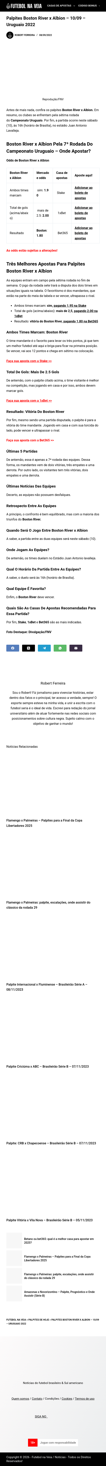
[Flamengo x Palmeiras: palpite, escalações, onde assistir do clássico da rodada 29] (53, 865)
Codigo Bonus (90, 6)
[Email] (75, 648)
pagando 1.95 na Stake (70, 306)
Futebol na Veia (16, 1319)
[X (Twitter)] (28, 648)
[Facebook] (12, 648)
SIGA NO (41, 1416)
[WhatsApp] (60, 648)
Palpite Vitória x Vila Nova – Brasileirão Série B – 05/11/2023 (49, 1220)
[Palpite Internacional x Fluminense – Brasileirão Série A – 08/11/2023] (53, 947)
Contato (37, 1398)
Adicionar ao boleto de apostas (84, 193)
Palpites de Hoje (38, 1319)
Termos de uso (84, 1398)
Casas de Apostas (61, 6)
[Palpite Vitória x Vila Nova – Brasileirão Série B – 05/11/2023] (53, 1183)
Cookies (67, 1398)
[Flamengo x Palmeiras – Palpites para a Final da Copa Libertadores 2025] (53, 783)
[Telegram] (44, 648)
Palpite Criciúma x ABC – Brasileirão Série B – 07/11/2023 (47, 1066)
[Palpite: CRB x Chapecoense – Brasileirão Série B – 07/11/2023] (53, 1106)
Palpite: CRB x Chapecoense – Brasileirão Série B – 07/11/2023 (51, 1143)
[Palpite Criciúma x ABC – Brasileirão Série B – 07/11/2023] (53, 1029)
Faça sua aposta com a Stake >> (29, 361)
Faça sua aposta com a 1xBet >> (29, 401)
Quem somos (20, 1398)
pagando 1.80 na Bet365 (80, 321)
